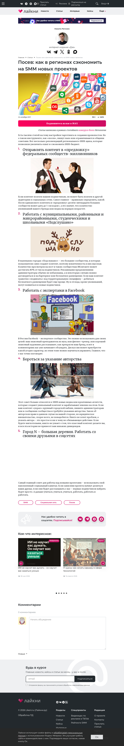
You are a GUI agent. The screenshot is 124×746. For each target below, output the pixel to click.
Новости (45, 11)
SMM (25, 502)
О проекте (99, 716)
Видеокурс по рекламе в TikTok (80, 717)
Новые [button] (22, 654)
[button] (56, 593)
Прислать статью (99, 725)
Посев (72, 502)
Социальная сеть (48, 502)
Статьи (59, 11)
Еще (103, 11)
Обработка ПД (25, 715)
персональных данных (81, 685)
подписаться (85, 678)
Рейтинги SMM (79, 723)
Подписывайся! (62, 520)
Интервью (75, 11)
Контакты (99, 720)
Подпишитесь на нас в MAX (62, 123)
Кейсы (90, 11)
